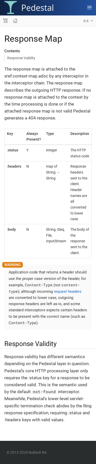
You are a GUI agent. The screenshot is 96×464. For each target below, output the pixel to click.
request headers (67, 291)
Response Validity (21, 58)
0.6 (86, 21)
